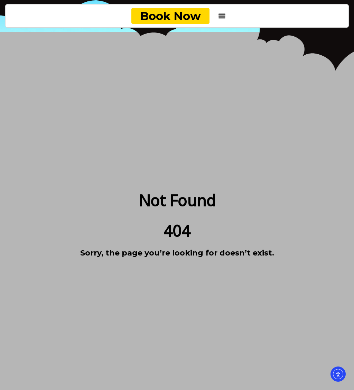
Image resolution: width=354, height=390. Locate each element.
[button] (222, 16)
